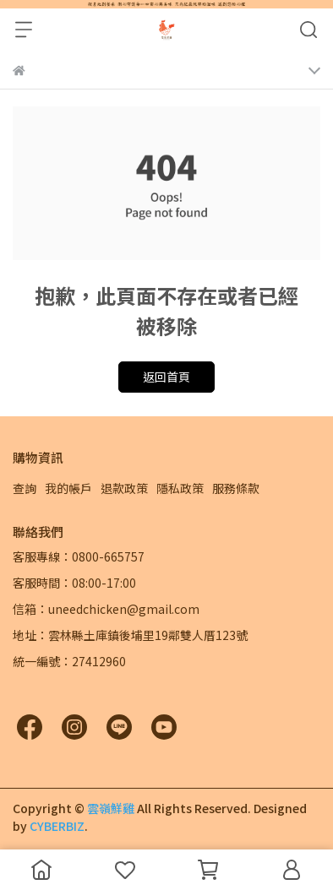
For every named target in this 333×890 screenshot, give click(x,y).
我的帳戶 (68, 488)
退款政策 (124, 488)
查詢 (24, 488)
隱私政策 (180, 488)
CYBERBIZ (57, 825)
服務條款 (235, 488)
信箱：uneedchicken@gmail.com (106, 608)
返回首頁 (166, 376)
